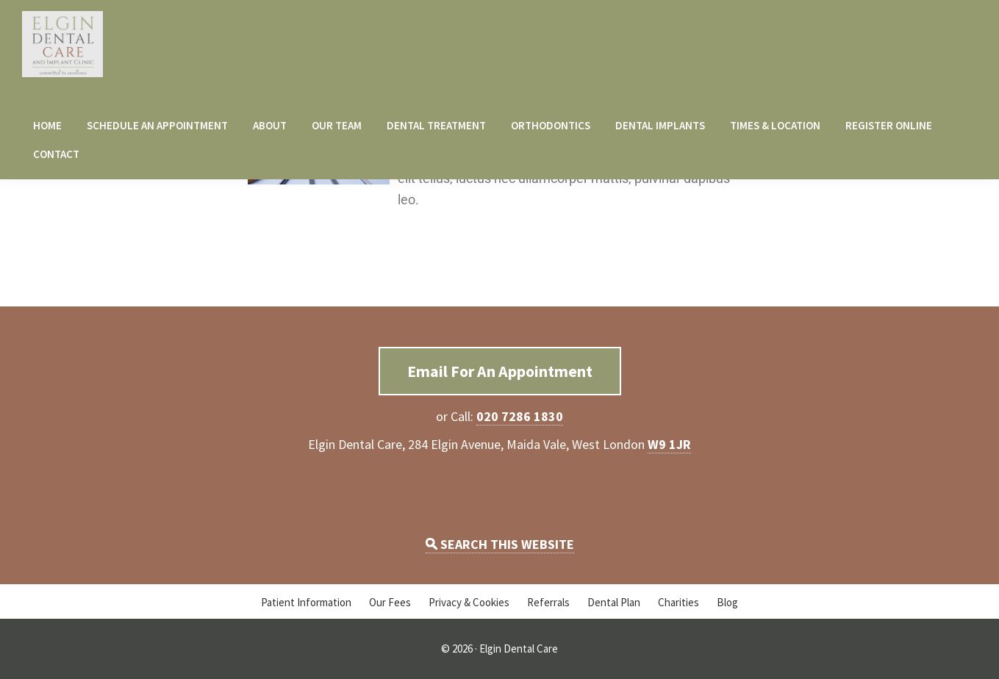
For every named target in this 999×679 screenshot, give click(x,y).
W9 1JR (669, 444)
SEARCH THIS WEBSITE (500, 544)
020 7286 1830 (519, 416)
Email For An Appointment (499, 371)
